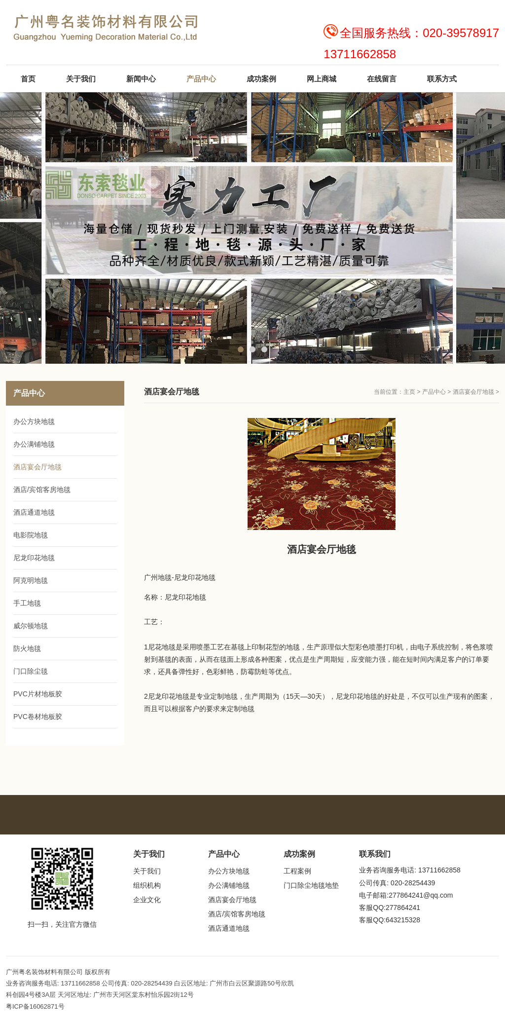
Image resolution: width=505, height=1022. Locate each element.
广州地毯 (158, 577)
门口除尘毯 (30, 671)
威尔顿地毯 (30, 626)
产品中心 (434, 391)
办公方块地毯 (34, 421)
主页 (409, 391)
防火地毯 (27, 648)
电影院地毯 (30, 535)
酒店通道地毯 (34, 512)
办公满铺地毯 (34, 444)
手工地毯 (27, 603)
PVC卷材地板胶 (37, 716)
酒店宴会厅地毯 (473, 391)
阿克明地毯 (30, 580)
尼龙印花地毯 (195, 577)
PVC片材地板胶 (37, 694)
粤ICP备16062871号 (35, 1006)
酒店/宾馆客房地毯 (42, 489)
